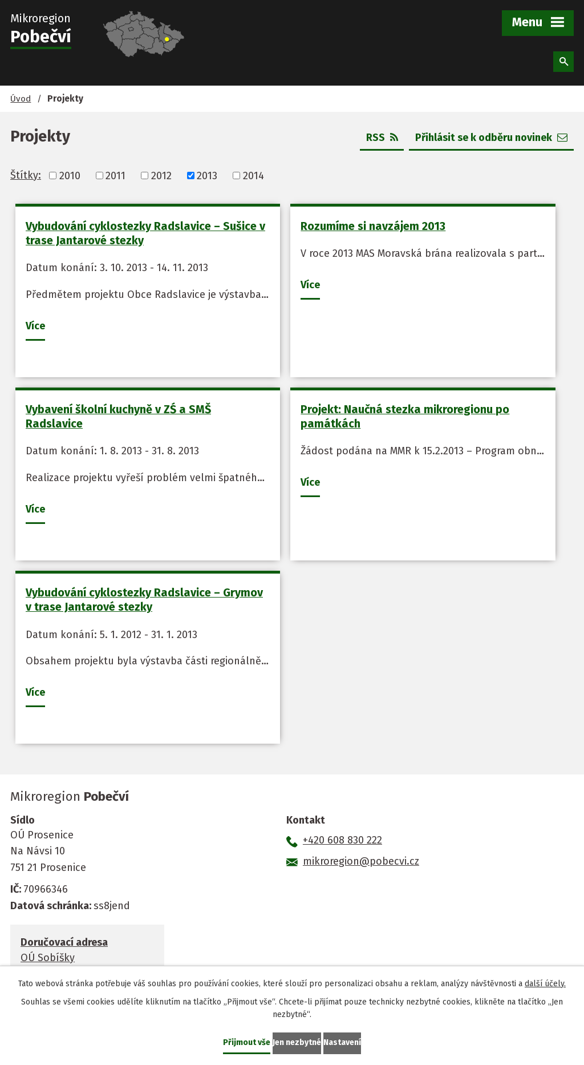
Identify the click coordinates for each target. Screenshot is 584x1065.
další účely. (545, 984)
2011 (115, 175)
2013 (207, 175)
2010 (69, 175)
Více (35, 326)
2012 (161, 175)
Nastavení (342, 1042)
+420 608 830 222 (342, 840)
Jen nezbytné (297, 1042)
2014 (253, 175)
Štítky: (25, 175)
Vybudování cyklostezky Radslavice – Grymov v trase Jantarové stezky (144, 600)
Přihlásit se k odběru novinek (491, 137)
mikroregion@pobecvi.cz (361, 861)
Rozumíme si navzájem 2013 (373, 226)
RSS (382, 137)
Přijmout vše (246, 1042)
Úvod (20, 99)
